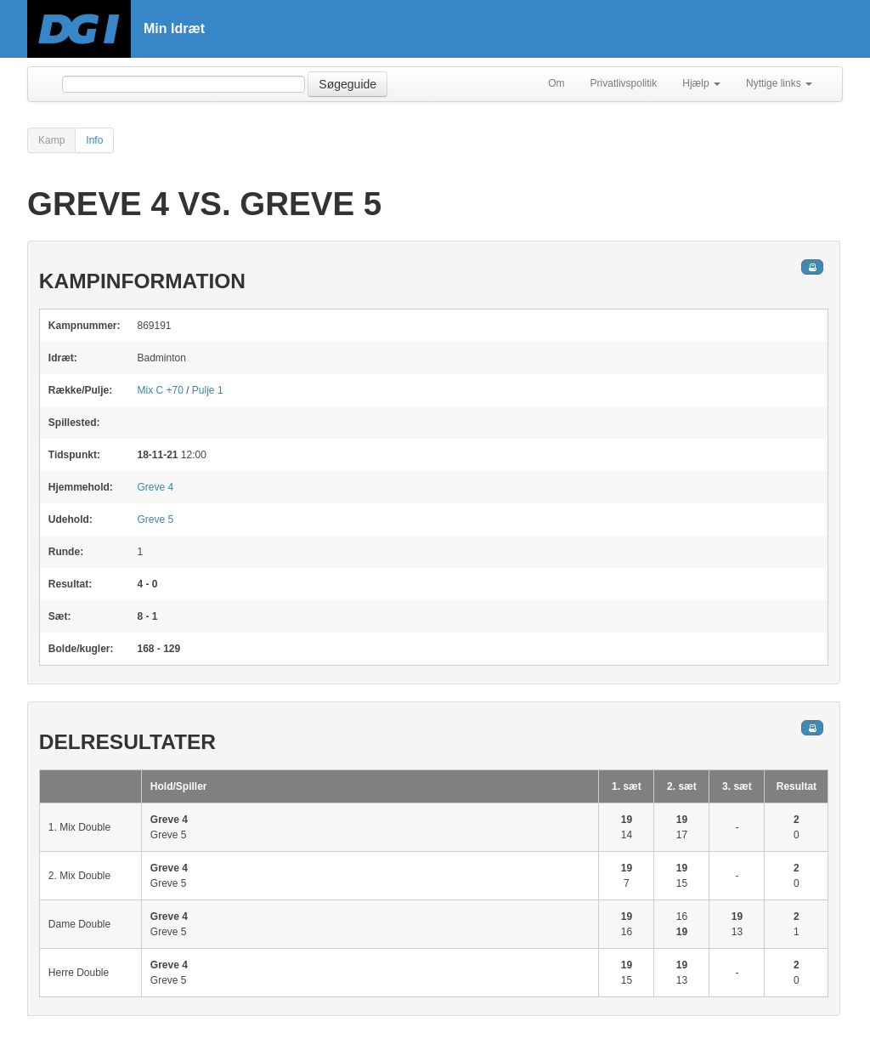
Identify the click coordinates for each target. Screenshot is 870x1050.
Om (556, 83)
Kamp (51, 140)
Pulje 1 (207, 390)
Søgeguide (347, 84)
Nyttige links (779, 83)
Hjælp (701, 83)
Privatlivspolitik (624, 83)
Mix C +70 (160, 390)
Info (94, 140)
